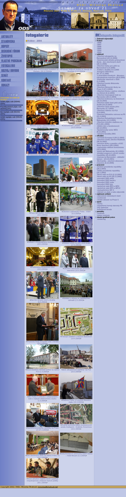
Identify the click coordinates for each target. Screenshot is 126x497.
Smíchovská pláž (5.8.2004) (76, 154)
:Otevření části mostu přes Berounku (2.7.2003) (108, 107)
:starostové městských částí (109, 196)
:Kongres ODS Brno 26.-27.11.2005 (105, 73)
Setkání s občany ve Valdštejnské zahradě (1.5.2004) (76, 299)
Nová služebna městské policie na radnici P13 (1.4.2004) (43, 371)
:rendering (101, 219)
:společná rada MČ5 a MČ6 (108, 186)
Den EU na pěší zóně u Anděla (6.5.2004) (43, 301)
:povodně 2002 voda (105, 182)
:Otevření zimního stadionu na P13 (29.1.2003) (109, 123)
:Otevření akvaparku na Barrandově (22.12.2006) (107, 57)
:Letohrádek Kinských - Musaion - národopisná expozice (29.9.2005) (111, 76)
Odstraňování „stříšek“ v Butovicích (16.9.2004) (76, 126)
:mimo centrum (103, 215)
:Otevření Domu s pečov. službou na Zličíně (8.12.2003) (111, 92)
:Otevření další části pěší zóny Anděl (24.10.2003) (109, 104)
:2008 (99, 43)
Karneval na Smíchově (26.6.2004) (76, 183)
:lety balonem (102, 207)
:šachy (99, 204)
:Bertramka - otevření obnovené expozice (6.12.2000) (110, 162)
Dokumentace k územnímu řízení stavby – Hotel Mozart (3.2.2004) (77, 455)
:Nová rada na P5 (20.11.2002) (109, 176)
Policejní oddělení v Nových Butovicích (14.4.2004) (76, 337)
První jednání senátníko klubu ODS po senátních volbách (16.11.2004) (77, 98)
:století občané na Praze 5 (108, 200)
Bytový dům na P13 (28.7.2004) (42, 184)
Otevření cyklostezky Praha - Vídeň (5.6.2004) (77, 212)
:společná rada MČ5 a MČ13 (108, 188)
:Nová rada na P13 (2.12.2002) (109, 174)
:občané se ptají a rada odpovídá (110, 192)
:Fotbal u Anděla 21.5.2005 (108, 70)
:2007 (99, 44)
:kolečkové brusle (104, 209)
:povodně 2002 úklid (105, 178)
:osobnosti (101, 198)
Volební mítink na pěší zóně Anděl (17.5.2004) (76, 244)
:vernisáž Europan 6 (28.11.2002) (110, 138)
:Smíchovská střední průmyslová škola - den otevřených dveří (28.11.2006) (111, 62)
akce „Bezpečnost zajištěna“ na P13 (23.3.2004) (77, 371)
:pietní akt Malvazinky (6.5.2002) (110, 151)
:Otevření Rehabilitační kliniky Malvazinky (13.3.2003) (109, 119)
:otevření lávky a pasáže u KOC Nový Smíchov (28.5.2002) (110, 144)
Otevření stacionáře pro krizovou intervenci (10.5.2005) (76, 269)
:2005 (99, 48)
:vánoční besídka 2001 (106, 134)
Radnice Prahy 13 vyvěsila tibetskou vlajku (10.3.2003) (76, 401)
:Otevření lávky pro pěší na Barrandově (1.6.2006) (108, 67)
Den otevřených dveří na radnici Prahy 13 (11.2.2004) (43, 456)
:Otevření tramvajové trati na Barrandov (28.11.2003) (109, 96)
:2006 (99, 46)
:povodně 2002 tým (105, 184)
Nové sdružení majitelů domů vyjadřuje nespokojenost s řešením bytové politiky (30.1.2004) (42, 481)
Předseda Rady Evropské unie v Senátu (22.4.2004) (43, 342)
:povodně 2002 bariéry (106, 180)
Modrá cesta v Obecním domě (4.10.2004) (43, 126)
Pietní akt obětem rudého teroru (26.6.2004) (42, 214)
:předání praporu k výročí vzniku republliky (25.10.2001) (110, 154)
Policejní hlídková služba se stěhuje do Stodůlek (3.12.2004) (76, 70)
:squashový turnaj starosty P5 (109, 206)
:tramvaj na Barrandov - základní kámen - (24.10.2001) (110, 158)
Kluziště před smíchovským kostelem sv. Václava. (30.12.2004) (43, 70)
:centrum (100, 213)
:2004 (99, 50)
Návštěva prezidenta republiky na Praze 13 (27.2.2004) (43, 429)
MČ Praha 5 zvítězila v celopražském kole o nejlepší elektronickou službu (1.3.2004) (43, 399)
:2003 (99, 52)
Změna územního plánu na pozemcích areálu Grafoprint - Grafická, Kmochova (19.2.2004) (76, 427)
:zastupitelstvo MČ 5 (105, 190)
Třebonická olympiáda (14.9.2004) (42, 155)
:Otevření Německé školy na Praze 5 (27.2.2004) (109, 88)
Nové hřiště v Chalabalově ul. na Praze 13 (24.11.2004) (43, 98)
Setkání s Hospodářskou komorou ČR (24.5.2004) (43, 243)
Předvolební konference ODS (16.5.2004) (42, 268)
